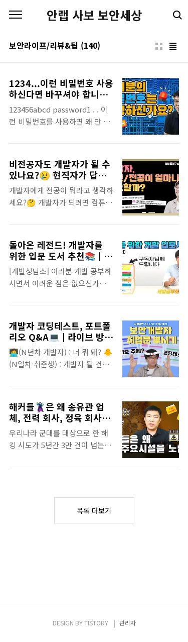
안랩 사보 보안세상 (94, 15)
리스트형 (173, 46)
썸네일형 (159, 46)
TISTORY (96, 622)
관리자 (127, 622)
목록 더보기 (94, 510)
